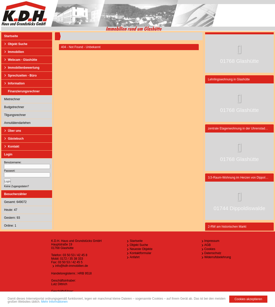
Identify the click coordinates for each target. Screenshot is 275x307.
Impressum (211, 241)
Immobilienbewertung (23, 67)
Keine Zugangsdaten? (16, 186)
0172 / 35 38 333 (71, 258)
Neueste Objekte (141, 249)
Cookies (209, 249)
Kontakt (13, 146)
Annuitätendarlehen (17, 123)
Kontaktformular (140, 253)
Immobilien (16, 52)
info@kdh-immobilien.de (71, 266)
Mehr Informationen (54, 301)
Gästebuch (16, 138)
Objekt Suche (17, 44)
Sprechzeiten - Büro (22, 75)
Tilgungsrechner (15, 115)
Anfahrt (135, 257)
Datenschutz (212, 253)
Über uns (14, 131)
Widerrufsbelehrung (217, 257)
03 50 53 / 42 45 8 (75, 255)
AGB (207, 245)
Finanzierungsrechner (24, 91)
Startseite (11, 36)
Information (16, 83)
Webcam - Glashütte (22, 60)
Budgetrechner (14, 107)
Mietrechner (12, 99)
